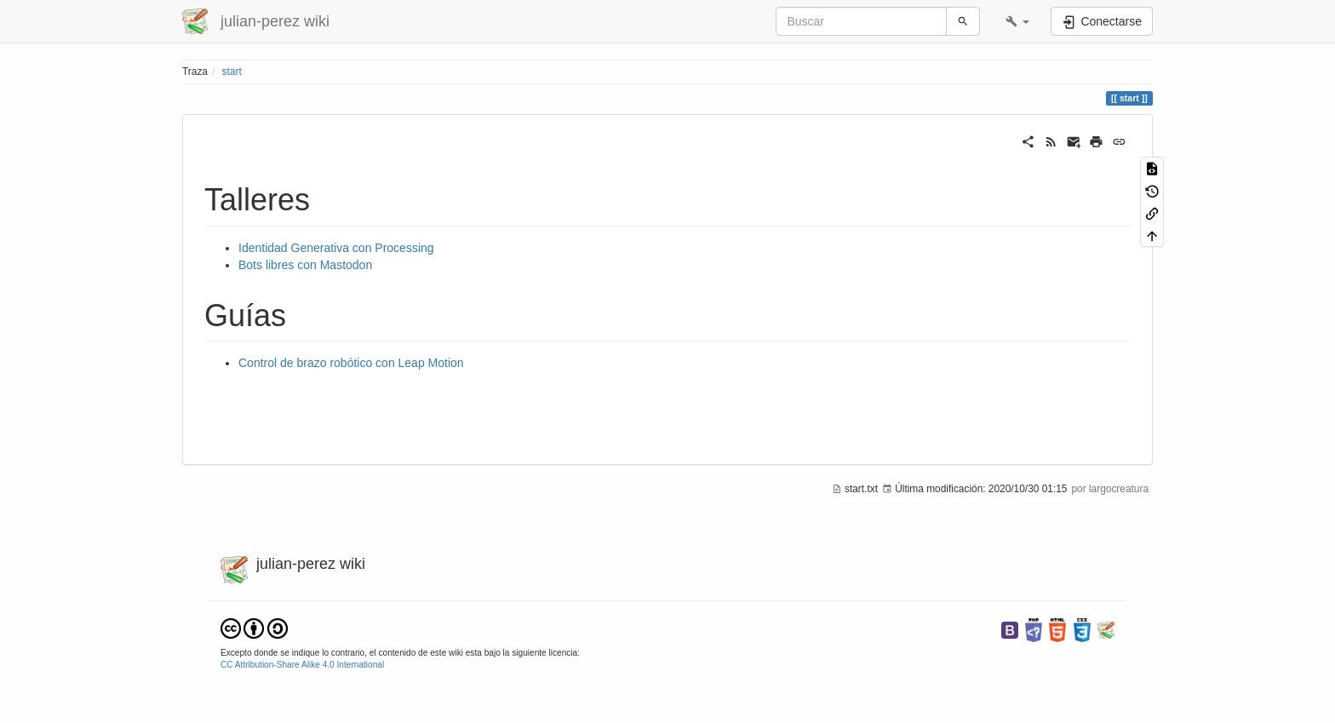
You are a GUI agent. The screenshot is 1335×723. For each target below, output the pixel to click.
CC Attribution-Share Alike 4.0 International (302, 664)
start (232, 71)
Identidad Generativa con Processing (336, 248)
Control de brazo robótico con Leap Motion (351, 363)
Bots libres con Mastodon (305, 265)
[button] (1017, 21)
